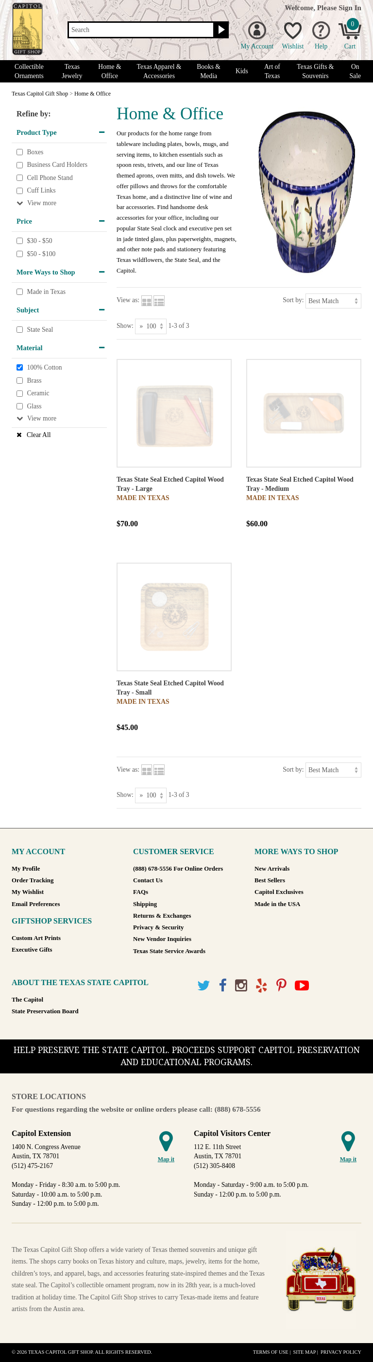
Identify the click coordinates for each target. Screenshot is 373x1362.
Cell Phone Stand (49, 177)
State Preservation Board (45, 1011)
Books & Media (208, 71)
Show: (125, 325)
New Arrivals (271, 868)
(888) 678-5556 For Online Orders (178, 868)
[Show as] (151, 326)
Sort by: (293, 300)
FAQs (140, 892)
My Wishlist (28, 892)
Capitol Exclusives (279, 892)
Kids (242, 71)
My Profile (26, 868)
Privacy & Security (158, 927)
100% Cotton (44, 367)
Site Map (304, 1352)
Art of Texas (272, 71)
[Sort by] (333, 300)
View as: (128, 300)
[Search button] (220, 30)
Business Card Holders (57, 164)
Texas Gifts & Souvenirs (315, 71)
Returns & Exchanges (162, 915)
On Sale (355, 71)
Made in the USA (277, 904)
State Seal (40, 329)
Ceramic (38, 393)
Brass (34, 380)
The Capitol (27, 999)
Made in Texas (46, 291)
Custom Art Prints (36, 938)
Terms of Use (270, 1352)
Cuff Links (41, 191)
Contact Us (148, 880)
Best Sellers (269, 880)
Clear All (39, 434)
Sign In (350, 7)
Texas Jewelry (72, 71)
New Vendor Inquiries (162, 939)
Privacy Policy (341, 1352)
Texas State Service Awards (169, 951)
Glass (34, 406)
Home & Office (109, 71)
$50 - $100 (41, 254)
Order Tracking (32, 880)
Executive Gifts (32, 949)
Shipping (145, 904)
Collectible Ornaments (29, 71)
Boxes (35, 152)
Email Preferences (36, 904)
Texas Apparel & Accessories (159, 71)
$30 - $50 (39, 240)
